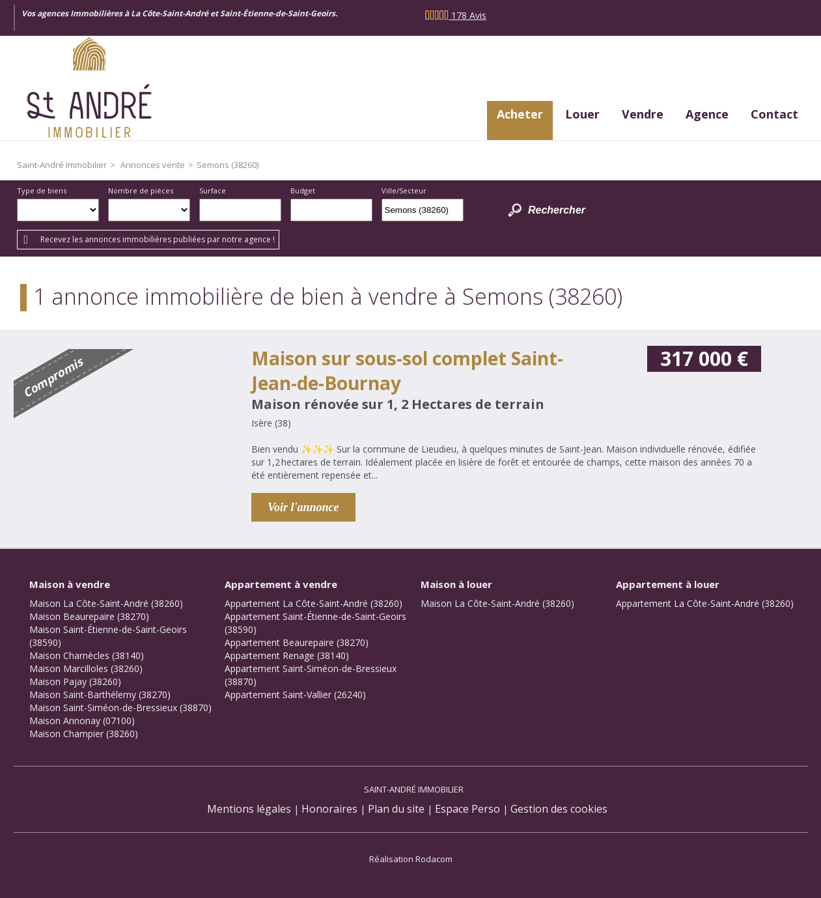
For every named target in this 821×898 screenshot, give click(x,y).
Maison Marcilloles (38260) (86, 668)
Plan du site (396, 809)
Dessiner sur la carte (481, 210)
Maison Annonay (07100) (82, 720)
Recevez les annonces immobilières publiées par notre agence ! (157, 239)
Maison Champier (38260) (83, 733)
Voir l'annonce (303, 507)
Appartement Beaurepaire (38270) (297, 642)
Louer (582, 114)
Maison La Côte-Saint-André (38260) (106, 603)
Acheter (520, 114)
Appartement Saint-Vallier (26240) (295, 694)
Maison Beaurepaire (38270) (89, 616)
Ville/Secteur (404, 190)
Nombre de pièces (140, 190)
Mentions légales (249, 809)
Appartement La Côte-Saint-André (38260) (313, 603)
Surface (212, 190)
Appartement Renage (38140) (287, 655)
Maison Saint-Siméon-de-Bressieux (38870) (120, 707)
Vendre (642, 114)
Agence (707, 114)
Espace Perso (467, 809)
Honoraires (329, 809)
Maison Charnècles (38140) (86, 655)
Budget (302, 190)
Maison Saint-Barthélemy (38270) (100, 694)
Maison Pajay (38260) (75, 681)
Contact (774, 114)
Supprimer (455, 213)
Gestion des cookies (558, 809)
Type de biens (41, 190)
